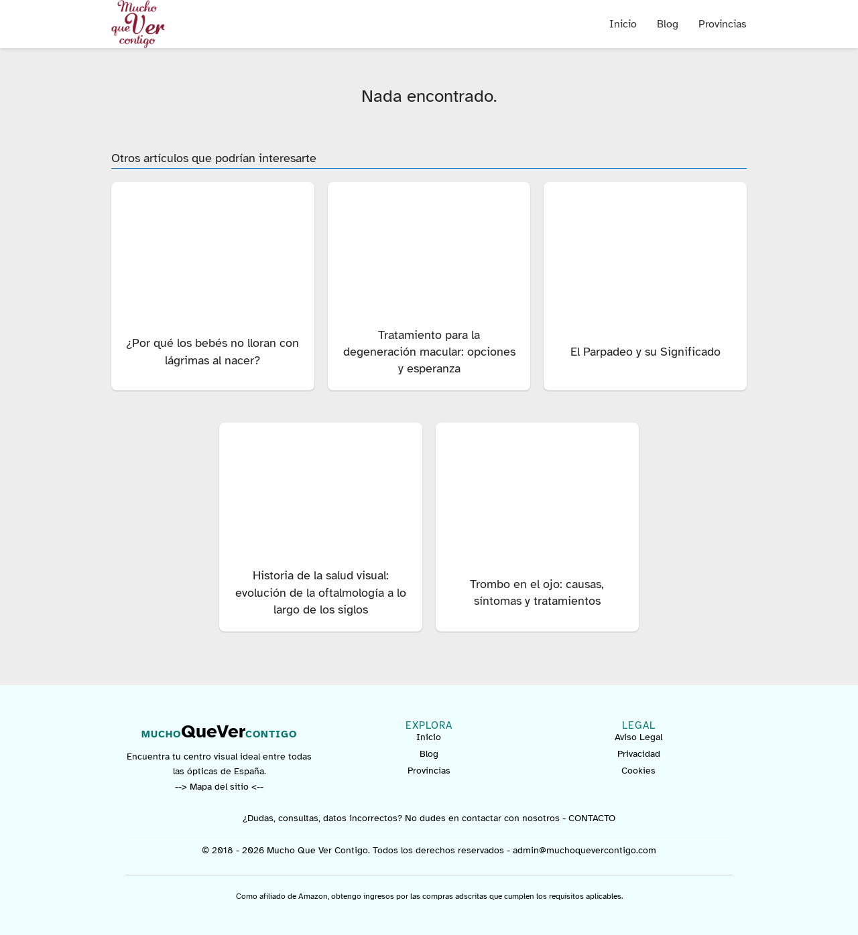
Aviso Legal (638, 737)
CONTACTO (591, 818)
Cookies (638, 770)
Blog (667, 24)
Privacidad (638, 754)
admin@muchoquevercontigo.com (584, 850)
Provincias (722, 24)
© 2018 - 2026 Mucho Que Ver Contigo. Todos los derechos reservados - (357, 850)
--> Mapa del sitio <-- (219, 786)
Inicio (623, 24)
